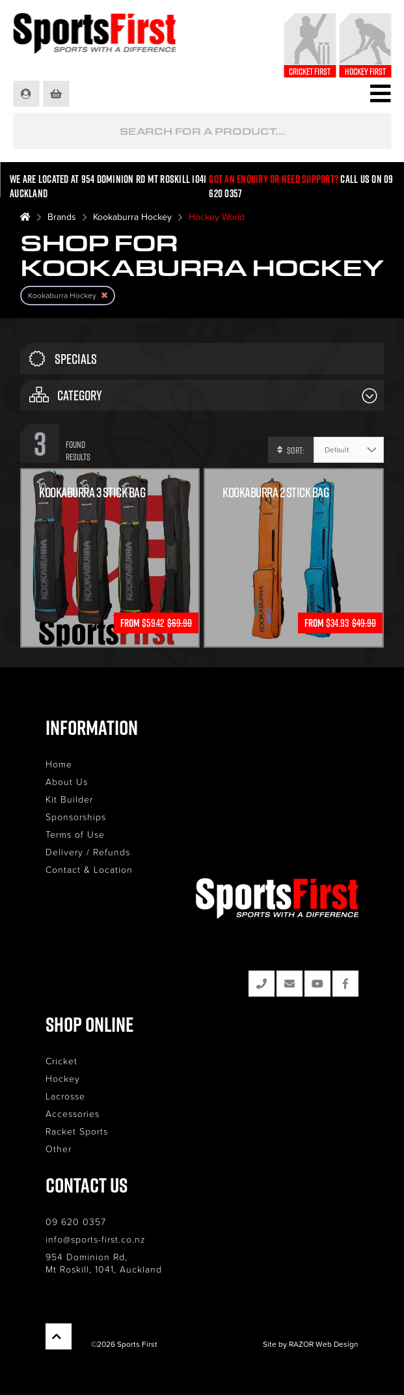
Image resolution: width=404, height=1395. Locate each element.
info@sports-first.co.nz (96, 1239)
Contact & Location (89, 869)
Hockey (63, 1078)
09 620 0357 (76, 1221)
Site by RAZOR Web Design (310, 1343)
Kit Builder (69, 799)
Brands (61, 216)
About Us (67, 781)
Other (59, 1148)
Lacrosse (65, 1096)
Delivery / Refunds (88, 852)
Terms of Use (75, 834)
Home (59, 764)
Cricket (61, 1061)
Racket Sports (77, 1131)
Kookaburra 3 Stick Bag (92, 492)
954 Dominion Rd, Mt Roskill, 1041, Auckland (104, 1262)
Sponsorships (76, 816)
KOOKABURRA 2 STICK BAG (275, 492)
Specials (63, 359)
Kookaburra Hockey (132, 216)
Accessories (73, 1113)
